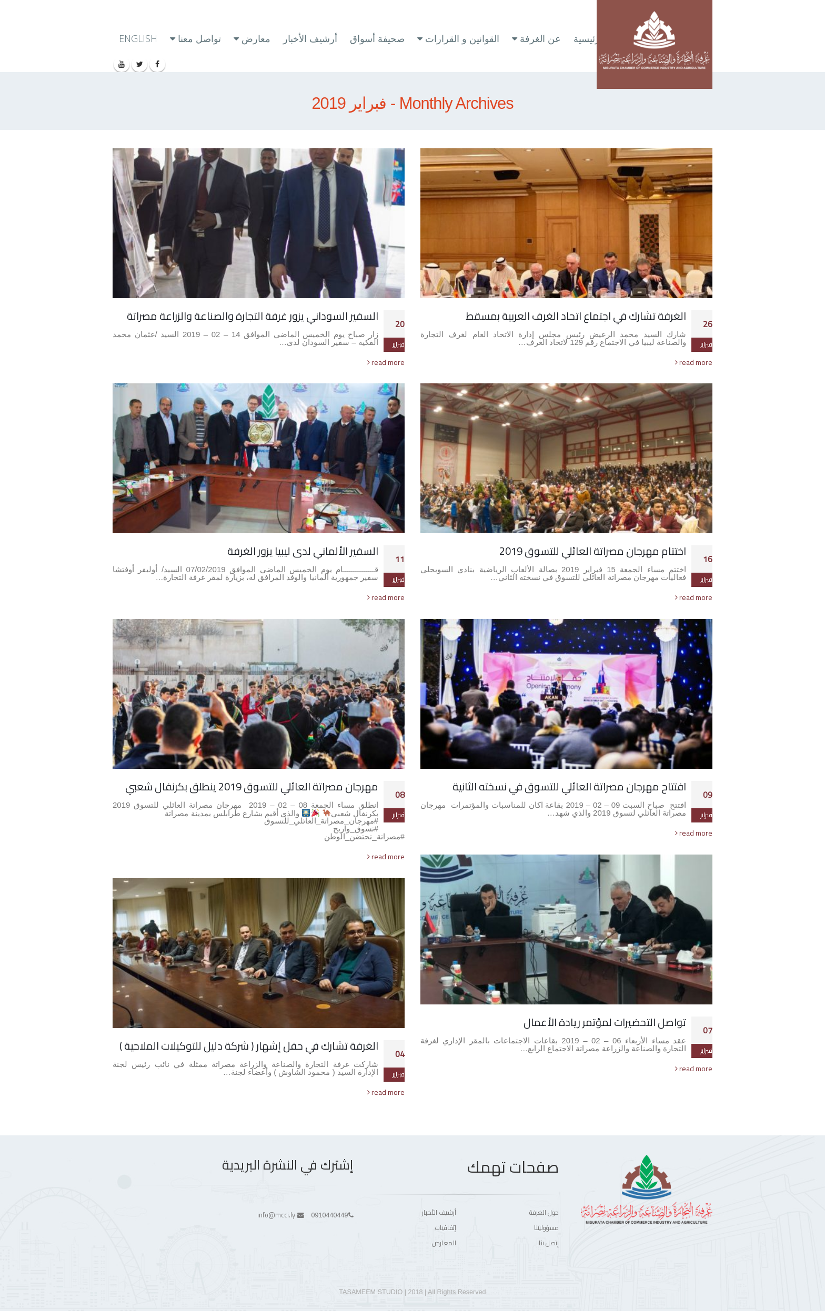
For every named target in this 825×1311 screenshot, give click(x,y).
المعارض (444, 1243)
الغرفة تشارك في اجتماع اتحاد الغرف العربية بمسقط (576, 316)
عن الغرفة (540, 38)
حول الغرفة (544, 1212)
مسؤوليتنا (546, 1228)
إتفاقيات (445, 1228)
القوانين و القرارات (462, 38)
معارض (256, 38)
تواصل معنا (199, 38)
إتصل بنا (549, 1243)
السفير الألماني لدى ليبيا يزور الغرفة (302, 551)
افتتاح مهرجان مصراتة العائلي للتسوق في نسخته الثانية (569, 786)
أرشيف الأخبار (310, 38)
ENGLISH (138, 38)
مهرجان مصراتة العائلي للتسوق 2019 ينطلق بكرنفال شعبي (251, 786)
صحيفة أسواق (377, 38)
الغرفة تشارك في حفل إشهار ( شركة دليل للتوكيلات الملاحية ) (248, 1045)
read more (693, 362)
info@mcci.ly (276, 1215)
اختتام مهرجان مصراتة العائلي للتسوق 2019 (592, 551)
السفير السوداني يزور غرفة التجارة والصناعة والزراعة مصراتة (252, 316)
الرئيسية (590, 38)
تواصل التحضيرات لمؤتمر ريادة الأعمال (605, 1022)
